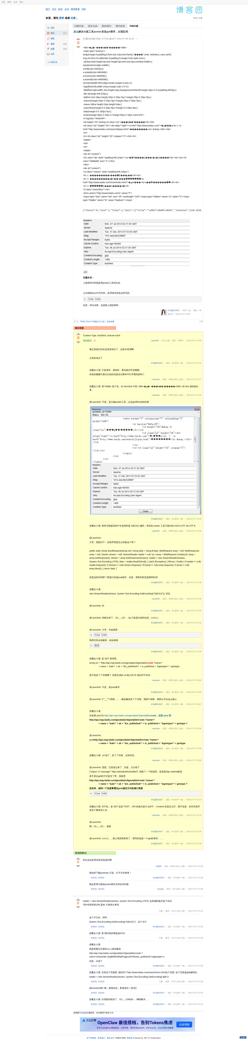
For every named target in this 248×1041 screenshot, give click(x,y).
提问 (65, 33)
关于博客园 (91, 1038)
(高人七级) (178, 379)
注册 (73, 18)
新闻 (9, 2)
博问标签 (120, 26)
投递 (65, 44)
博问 (52, 33)
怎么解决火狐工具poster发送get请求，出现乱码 (100, 31)
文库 (52, 54)
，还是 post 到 (163, 715)
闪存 (52, 27)
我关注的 (93, 26)
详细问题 (133, 26)
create (153, 715)
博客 (52, 38)
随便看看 (75, 9)
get (85, 272)
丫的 (161, 911)
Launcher (155, 340)
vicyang (160, 889)
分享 (201, 321)
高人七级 (166, 340)
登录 (61, 18)
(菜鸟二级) (180, 889)
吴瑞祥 (158, 866)
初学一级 (186, 310)
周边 (21, 2)
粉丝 (60, 9)
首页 (3, 2)
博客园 (129, 1038)
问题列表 (79, 26)
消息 (83, 9)
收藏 (52, 49)
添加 (65, 49)
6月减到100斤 (174, 310)
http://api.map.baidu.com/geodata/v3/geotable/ (127, 715)
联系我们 (101, 1038)
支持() (94, 878)
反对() (101, 878)
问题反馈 (53, 62)
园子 (48, 9)
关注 (54, 9)
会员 (15, 2)
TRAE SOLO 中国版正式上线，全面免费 (97, 321)
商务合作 (110, 1038)
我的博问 (106, 26)
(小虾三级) (180, 911)
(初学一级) (178, 363)
